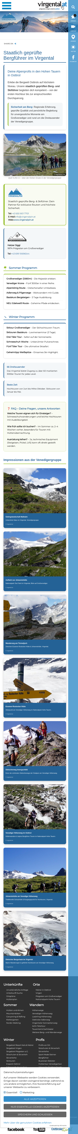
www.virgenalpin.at (23, 220)
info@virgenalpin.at (25, 217)
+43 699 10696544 (20, 253)
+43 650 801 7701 (20, 213)
